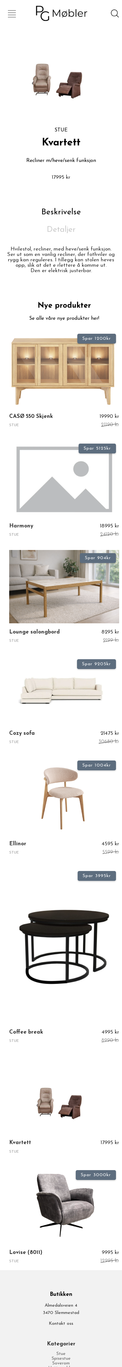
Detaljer (61, 230)
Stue (61, 1353)
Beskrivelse (61, 212)
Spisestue (61, 1358)
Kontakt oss (61, 1323)
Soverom (61, 1363)
